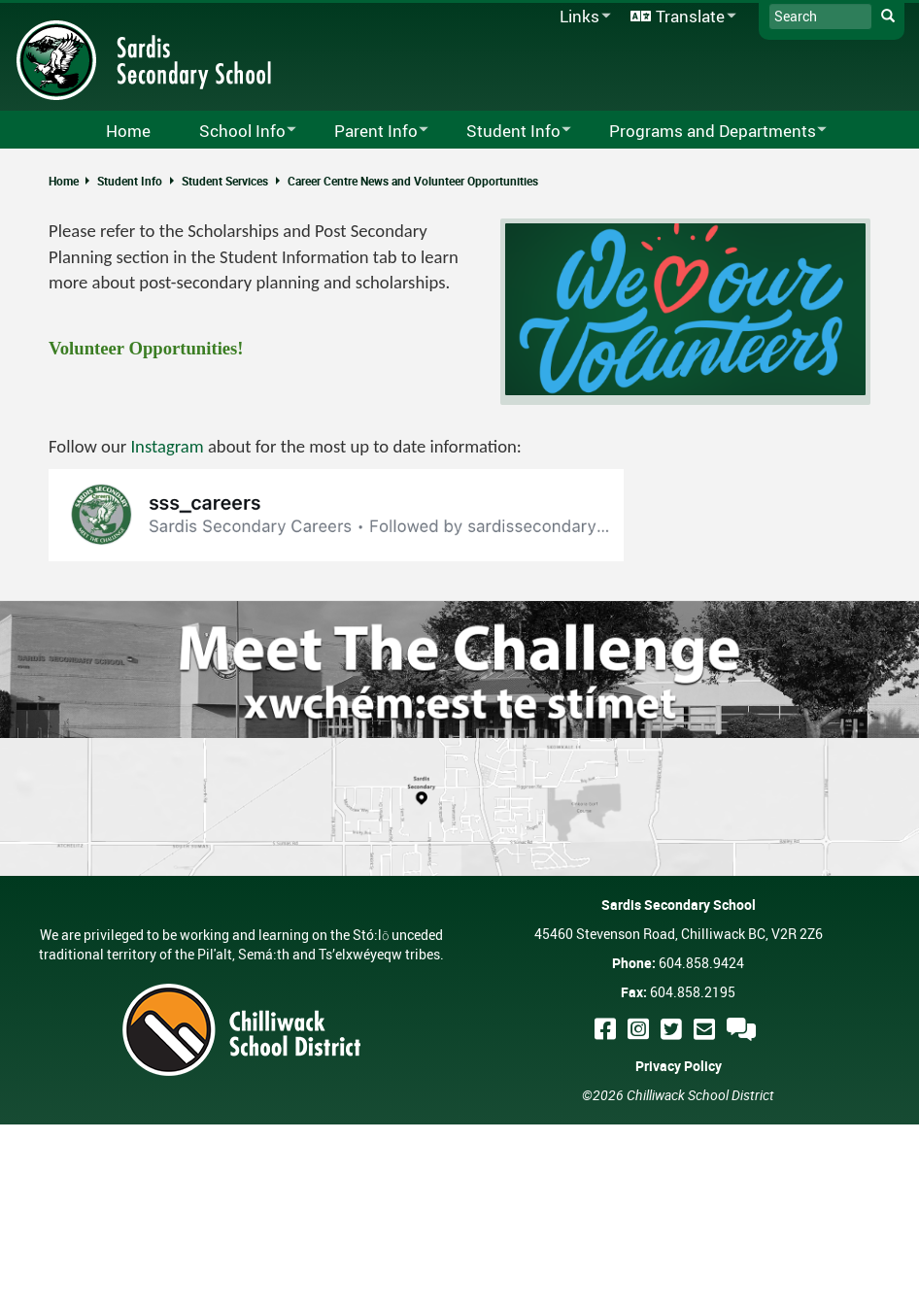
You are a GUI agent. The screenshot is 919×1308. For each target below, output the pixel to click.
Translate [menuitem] (680, 17)
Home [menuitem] (128, 130)
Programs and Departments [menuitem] (705, 131)
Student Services (225, 180)
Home (64, 180)
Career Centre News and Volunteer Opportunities (413, 180)
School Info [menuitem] (235, 131)
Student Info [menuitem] (506, 131)
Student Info (129, 180)
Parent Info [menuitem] (368, 131)
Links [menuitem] (582, 17)
